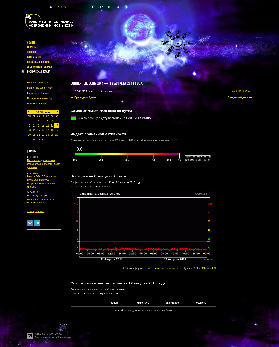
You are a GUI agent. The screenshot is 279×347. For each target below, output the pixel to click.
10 (47, 125)
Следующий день (238, 97)
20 (29, 135)
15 (38, 130)
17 (47, 130)
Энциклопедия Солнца (39, 67)
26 (56, 135)
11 (52, 125)
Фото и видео (34, 57)
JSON (202, 268)
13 (29, 130)
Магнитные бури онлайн (40, 88)
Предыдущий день (85, 97)
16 (43, 130)
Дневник (32, 52)
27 (29, 139)
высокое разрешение (167, 268)
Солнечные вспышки (87, 83)
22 (38, 135)
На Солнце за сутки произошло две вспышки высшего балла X (40, 199)
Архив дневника (35, 211)
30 (43, 139)
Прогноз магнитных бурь (40, 98)
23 (43, 135)
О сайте (31, 42)
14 (34, 130)
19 (56, 130)
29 (38, 139)
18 (52, 130)
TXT (214, 268)
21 (34, 135)
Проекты (31, 47)
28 (34, 139)
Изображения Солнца (39, 82)
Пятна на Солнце (36, 103)
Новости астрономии (38, 62)
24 (47, 135)
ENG (63, 7)
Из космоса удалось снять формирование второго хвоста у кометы (43, 164)
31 (47, 139)
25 (52, 135)
